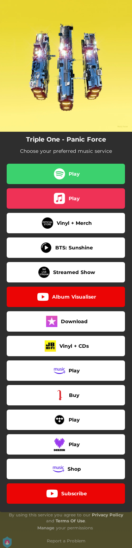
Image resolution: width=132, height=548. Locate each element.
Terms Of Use (70, 520)
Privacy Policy (107, 514)
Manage (46, 527)
